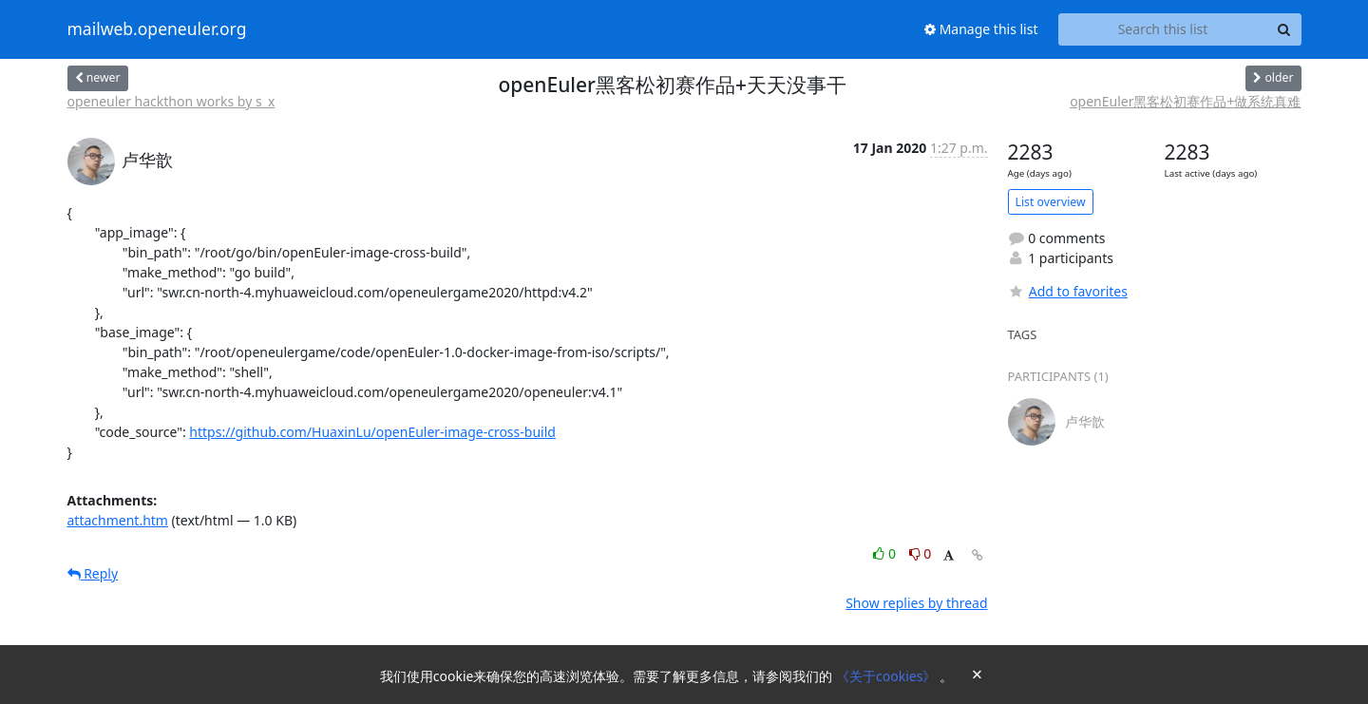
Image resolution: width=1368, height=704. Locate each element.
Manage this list (981, 29)
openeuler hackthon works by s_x (171, 101)
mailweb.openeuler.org (157, 29)
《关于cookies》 (888, 676)
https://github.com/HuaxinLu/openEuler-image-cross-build (372, 432)
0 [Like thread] (886, 553)
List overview (1051, 202)
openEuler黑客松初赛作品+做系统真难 (1185, 101)
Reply (93, 573)
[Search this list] (1163, 29)
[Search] (1284, 29)
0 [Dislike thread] (920, 553)
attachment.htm (117, 520)
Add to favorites (1068, 291)
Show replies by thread (916, 603)
